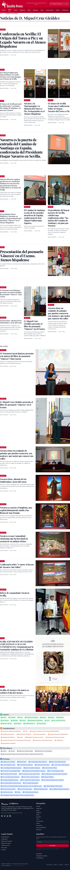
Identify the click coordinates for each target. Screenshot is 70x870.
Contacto (3, 849)
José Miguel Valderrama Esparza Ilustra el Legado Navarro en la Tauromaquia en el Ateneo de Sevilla (10, 76)
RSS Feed (38, 829)
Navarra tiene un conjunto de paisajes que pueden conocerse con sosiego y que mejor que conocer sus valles (59, 313)
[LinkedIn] (10, 816)
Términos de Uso (5, 845)
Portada (4, 10)
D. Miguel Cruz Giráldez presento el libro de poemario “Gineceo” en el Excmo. (34, 325)
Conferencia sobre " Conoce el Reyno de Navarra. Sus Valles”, (17, 566)
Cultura (58, 10)
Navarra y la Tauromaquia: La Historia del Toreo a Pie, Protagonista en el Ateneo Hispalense (34, 108)
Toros (41, 10)
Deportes (35, 10)
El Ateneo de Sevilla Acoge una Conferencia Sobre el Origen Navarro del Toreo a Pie (59, 107)
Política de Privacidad (6, 841)
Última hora (9, 10)
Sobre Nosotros (5, 837)
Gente (29, 10)
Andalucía (22, 10)
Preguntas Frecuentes (41, 855)
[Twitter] (4, 816)
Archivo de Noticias (41, 827)
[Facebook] (2, 816)
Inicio (1, 13)
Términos (60, 864)
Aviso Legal (4, 847)
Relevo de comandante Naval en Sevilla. (14, 594)
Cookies (55, 864)
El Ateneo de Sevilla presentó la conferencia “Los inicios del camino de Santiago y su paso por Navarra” (11, 107)
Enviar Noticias (39, 858)
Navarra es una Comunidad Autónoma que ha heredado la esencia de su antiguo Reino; (14, 539)
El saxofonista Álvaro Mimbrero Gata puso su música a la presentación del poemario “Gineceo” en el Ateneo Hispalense (10, 218)
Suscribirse (52, 845)
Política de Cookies (6, 843)
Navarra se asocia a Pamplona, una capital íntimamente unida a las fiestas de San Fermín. (16, 510)
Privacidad (49, 864)
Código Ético (4, 839)
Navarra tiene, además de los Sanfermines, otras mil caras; (11, 321)
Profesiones (65, 10)
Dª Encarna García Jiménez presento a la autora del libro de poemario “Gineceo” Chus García (11, 293)
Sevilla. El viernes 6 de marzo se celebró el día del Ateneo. (14, 691)
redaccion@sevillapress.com (18, 865)
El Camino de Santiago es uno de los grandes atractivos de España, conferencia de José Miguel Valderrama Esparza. (34, 216)
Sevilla (15, 10)
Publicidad (38, 853)
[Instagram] (7, 816)
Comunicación (49, 10)
